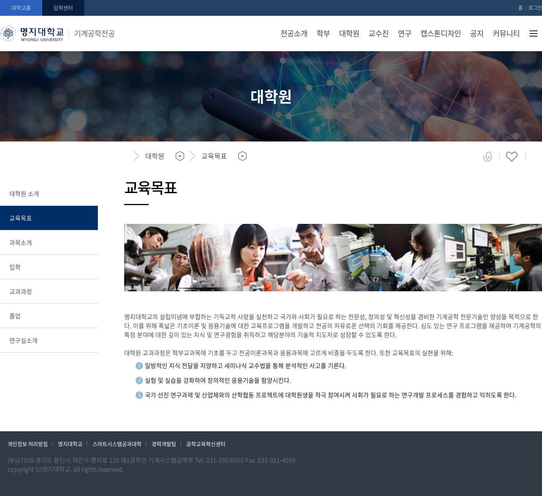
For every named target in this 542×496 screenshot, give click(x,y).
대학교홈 (21, 7)
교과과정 (20, 291)
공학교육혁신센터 (205, 443)
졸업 (15, 315)
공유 (488, 156)
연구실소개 (23, 340)
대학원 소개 (24, 193)
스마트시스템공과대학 (117, 443)
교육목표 (20, 217)
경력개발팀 (164, 443)
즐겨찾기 (512, 156)
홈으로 (126, 156)
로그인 (535, 7)
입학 (15, 266)
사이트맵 (533, 33)
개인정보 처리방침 (28, 443)
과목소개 (20, 242)
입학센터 (63, 7)
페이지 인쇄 (537, 156)
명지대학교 (70, 443)
